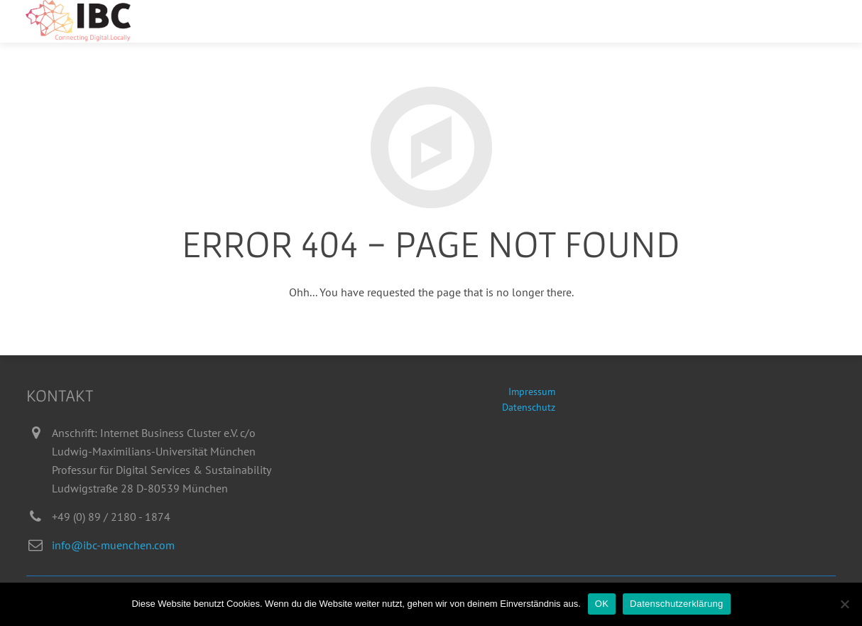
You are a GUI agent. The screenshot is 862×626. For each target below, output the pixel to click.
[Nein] (844, 604)
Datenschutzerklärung (676, 603)
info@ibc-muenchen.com (113, 545)
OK (602, 603)
